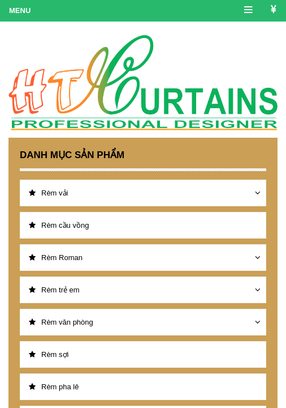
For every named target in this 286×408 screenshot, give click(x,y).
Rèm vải (48, 193)
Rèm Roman (56, 257)
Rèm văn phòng (61, 322)
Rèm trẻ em (54, 290)
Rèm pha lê (54, 386)
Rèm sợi (48, 354)
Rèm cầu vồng (59, 225)
